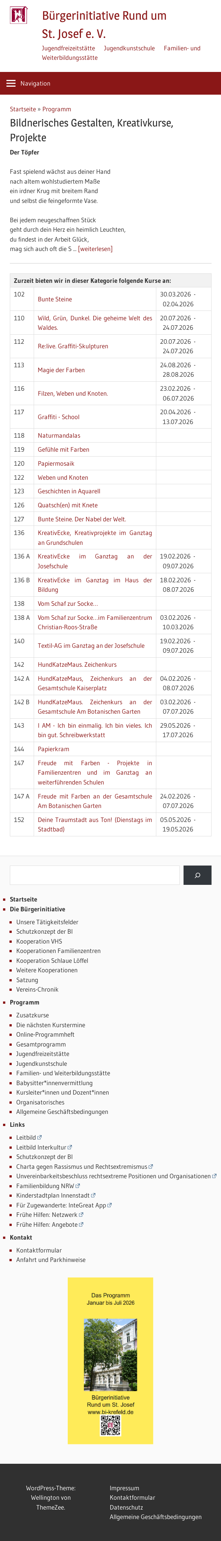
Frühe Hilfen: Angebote (47, 1224)
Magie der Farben (61, 370)
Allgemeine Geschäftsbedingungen (62, 1111)
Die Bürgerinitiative (37, 909)
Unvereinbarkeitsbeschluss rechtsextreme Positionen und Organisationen (113, 1176)
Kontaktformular (39, 1250)
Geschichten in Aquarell (69, 491)
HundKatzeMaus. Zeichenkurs (77, 664)
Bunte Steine (55, 299)
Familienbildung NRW (45, 1186)
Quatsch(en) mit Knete (68, 505)
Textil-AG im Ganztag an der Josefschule (91, 645)
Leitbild (26, 1137)
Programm (56, 109)
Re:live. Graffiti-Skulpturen (73, 346)
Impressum (124, 1488)
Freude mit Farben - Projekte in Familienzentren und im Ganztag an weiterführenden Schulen (95, 772)
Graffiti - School (58, 417)
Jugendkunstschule (129, 48)
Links (17, 1124)
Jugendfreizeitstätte (68, 48)
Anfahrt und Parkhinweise (51, 1259)
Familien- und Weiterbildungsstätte (63, 1073)
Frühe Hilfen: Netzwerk (47, 1214)
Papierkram (53, 749)
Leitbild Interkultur (41, 1147)
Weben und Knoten (63, 477)
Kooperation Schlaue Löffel (52, 960)
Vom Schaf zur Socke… (68, 603)
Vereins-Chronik (37, 989)
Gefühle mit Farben (63, 449)
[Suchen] (197, 875)
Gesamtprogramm (41, 1044)
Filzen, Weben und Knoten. (73, 393)
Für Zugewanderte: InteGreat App (61, 1205)
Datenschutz (126, 1507)
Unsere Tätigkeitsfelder (47, 922)
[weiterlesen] (95, 249)
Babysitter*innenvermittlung (54, 1083)
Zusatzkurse (32, 1015)
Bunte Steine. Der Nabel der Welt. (82, 519)
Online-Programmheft (45, 1034)
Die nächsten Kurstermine (50, 1025)
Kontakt (21, 1237)
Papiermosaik (56, 463)
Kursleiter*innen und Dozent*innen (62, 1092)
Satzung (27, 980)
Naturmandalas (59, 435)
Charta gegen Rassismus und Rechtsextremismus (81, 1166)
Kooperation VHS (39, 941)
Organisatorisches (40, 1102)
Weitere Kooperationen (47, 970)
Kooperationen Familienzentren (58, 951)
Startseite (23, 109)
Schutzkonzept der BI (44, 931)
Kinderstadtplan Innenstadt (53, 1195)
